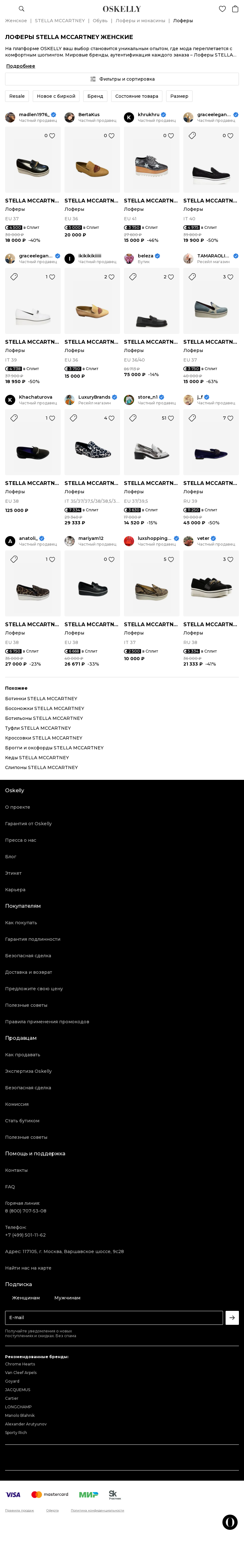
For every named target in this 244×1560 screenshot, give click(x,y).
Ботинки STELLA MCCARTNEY (41, 698)
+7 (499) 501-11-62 (25, 1235)
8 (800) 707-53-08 (25, 1211)
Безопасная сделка (28, 956)
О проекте (17, 807)
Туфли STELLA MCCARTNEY (38, 728)
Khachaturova (35, 397)
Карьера (15, 890)
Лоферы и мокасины (140, 20)
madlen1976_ (34, 114)
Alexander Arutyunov (26, 1424)
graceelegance (214, 114)
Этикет (13, 873)
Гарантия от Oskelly (28, 823)
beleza (145, 256)
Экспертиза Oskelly (28, 1071)
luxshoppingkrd (155, 538)
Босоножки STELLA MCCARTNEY (44, 708)
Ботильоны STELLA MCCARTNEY (44, 718)
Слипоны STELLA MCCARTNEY (41, 767)
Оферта (52, 1510)
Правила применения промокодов (47, 1022)
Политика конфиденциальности (97, 1510)
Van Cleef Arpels (21, 1372)
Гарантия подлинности (32, 939)
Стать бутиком (22, 1121)
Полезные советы (26, 1005)
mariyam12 (91, 538)
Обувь (100, 20)
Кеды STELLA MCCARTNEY (37, 757)
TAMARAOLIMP (214, 256)
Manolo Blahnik (20, 1415)
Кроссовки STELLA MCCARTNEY (43, 738)
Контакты (16, 1170)
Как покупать (21, 923)
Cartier (11, 1398)
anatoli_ (28, 538)
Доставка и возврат (28, 972)
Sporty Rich (16, 1432)
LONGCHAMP (18, 1406)
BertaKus (89, 114)
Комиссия (17, 1104)
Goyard (12, 1381)
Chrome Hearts (20, 1364)
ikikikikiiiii (89, 256)
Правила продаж (19, 1510)
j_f (200, 397)
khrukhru (148, 114)
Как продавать (22, 1055)
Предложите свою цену (34, 989)
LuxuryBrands (94, 397)
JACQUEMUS (17, 1389)
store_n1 (148, 397)
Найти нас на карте (28, 1268)
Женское (16, 20)
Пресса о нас (20, 840)
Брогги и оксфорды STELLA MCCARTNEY (54, 748)
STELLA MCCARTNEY (60, 20)
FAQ (10, 1187)
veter (203, 538)
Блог (10, 857)
